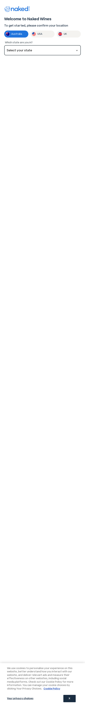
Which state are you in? (19, 42)
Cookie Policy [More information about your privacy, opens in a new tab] (51, 688)
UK (62, 34)
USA (37, 34)
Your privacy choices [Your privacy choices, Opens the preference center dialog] (20, 698)
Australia (14, 34)
